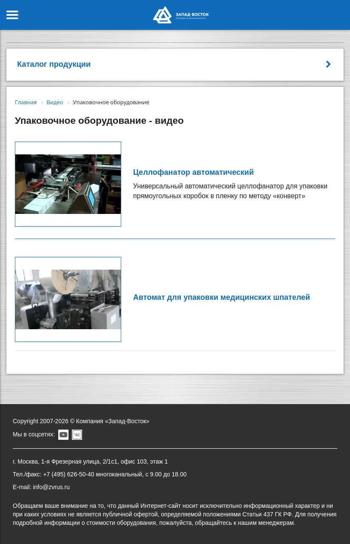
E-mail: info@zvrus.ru (41, 487)
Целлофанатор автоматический (193, 172)
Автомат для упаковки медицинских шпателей (221, 297)
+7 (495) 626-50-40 (68, 474)
